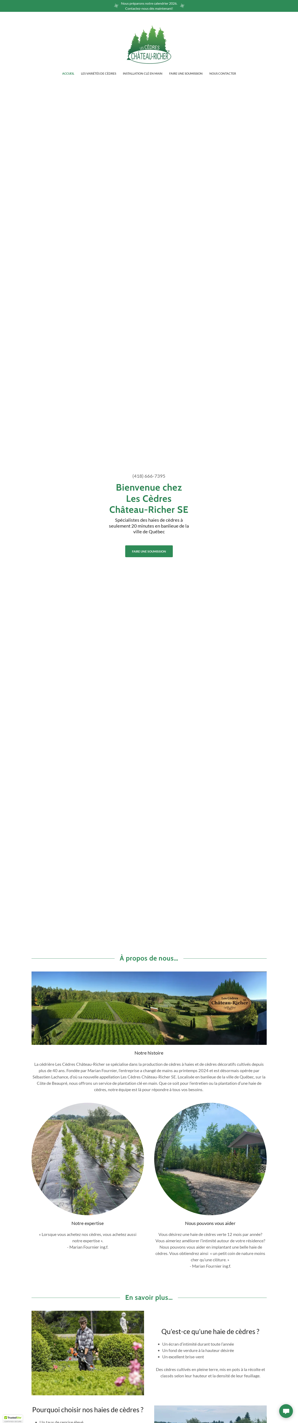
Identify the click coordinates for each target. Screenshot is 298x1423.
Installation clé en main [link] (142, 73)
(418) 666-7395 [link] (148, 476)
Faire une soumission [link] (186, 73)
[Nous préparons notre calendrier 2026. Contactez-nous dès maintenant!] (149, 6)
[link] (149, 44)
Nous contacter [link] (222, 73)
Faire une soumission (149, 551)
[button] (13, 1419)
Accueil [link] (68, 73)
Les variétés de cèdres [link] (98, 73)
